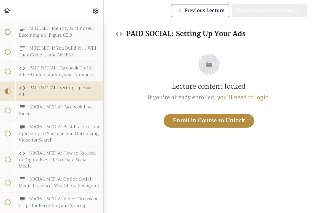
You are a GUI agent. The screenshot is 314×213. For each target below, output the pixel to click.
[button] (7, 10)
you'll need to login (243, 97)
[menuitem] (95, 10)
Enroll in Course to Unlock (209, 120)
